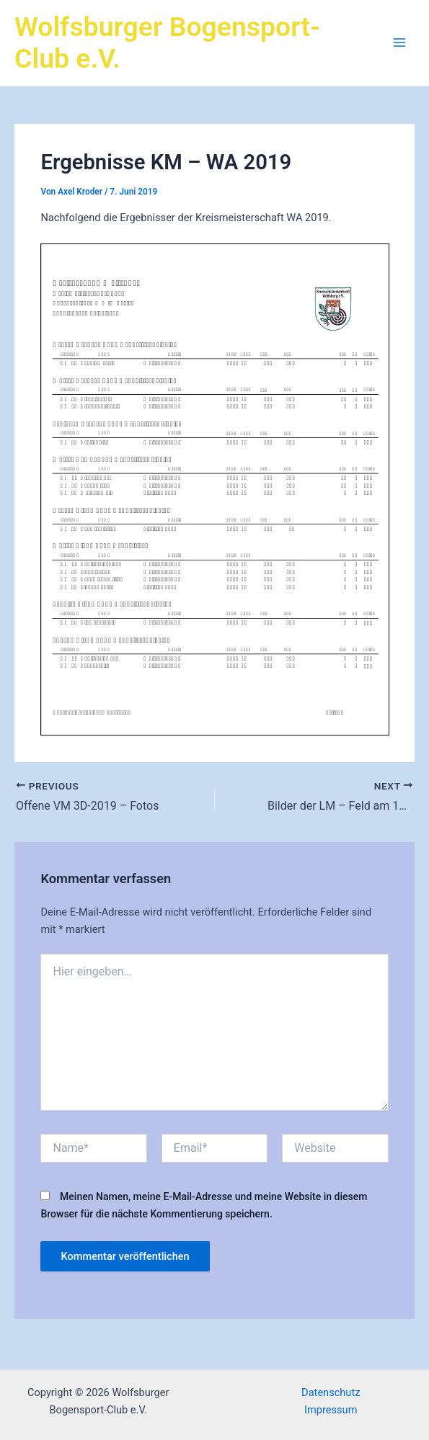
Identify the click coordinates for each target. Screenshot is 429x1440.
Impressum (330, 1409)
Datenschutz (330, 1392)
